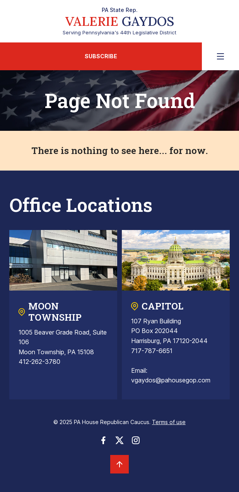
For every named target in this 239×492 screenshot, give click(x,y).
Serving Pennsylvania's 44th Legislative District (119, 21)
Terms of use (169, 422)
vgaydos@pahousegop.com (170, 380)
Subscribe (101, 56)
